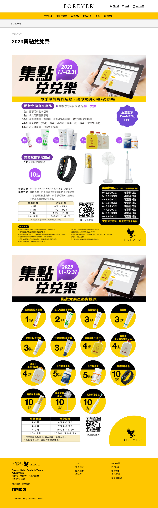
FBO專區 (115, 463)
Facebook (13, 489)
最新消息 (48, 16)
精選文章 (87, 16)
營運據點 (16, 484)
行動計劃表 (61, 16)
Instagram (17, 489)
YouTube (20, 489)
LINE (24, 489)
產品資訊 (115, 474)
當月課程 (75, 16)
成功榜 (78, 474)
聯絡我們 (26, 484)
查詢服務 (108, 16)
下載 (97, 16)
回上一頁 (16, 23)
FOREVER (79, 6)
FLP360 (115, 467)
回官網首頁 (116, 478)
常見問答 (79, 467)
